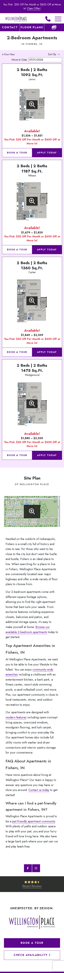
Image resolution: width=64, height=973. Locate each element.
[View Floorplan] (32, 104)
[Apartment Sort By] (48, 54)
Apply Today (47, 152)
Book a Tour (17, 152)
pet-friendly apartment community (33, 821)
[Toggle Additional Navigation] (55, 18)
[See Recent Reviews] (32, 884)
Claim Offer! (34, 8)
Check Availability (32, 955)
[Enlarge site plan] (32, 511)
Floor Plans (32, 27)
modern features (16, 717)
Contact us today (38, 790)
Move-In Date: (37, 59)
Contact (10, 27)
